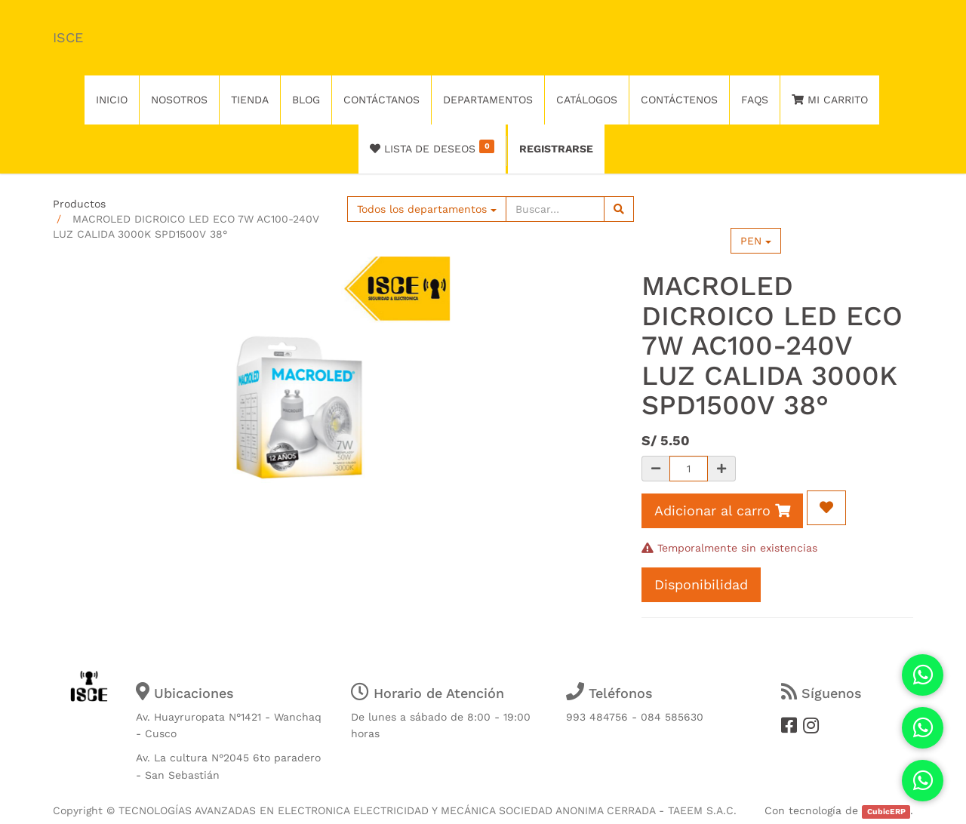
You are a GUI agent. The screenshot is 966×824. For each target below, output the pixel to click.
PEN (755, 241)
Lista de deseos (432, 147)
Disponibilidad (701, 584)
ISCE (68, 37)
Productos (79, 204)
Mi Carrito (830, 100)
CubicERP (886, 811)
